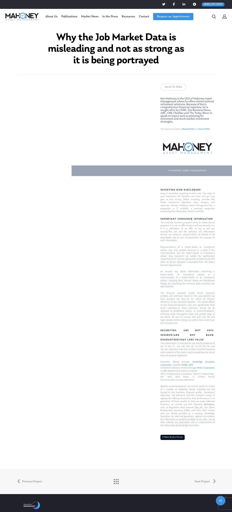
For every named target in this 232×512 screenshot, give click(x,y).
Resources (128, 16)
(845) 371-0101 (213, 4)
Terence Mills (204, 129)
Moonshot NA (188, 129)
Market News (89, 16)
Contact (144, 16)
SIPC (191, 365)
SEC (165, 371)
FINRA (185, 365)
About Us (51, 16)
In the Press (110, 16)
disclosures (209, 404)
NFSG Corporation (205, 368)
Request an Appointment (173, 16)
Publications (69, 16)
